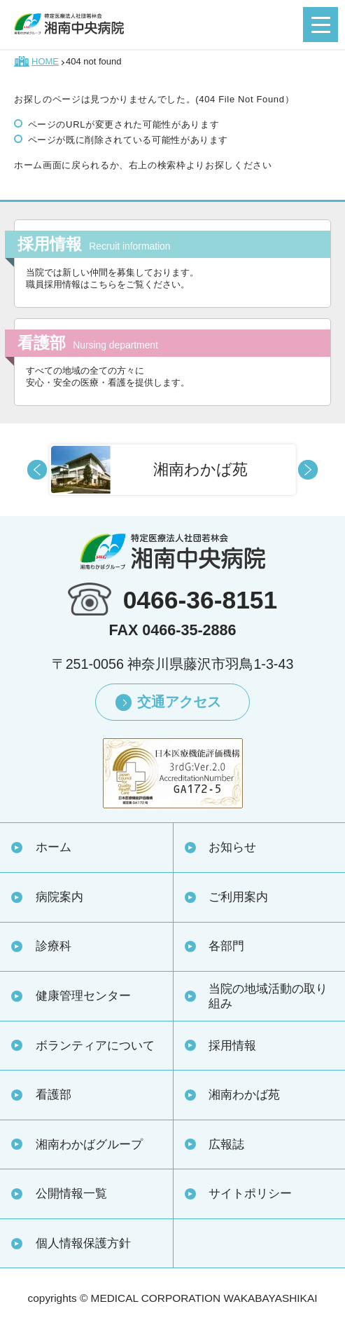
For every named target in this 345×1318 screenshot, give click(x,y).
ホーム (53, 847)
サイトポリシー (250, 1193)
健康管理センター (83, 995)
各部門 (226, 946)
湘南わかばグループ (89, 1144)
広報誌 (226, 1144)
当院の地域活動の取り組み (268, 995)
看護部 (53, 1094)
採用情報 (232, 1045)
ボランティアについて (95, 1045)
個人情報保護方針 (83, 1243)
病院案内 (59, 897)
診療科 (53, 946)
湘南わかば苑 (244, 1094)
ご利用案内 (238, 897)
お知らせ (232, 847)
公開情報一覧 (71, 1193)
